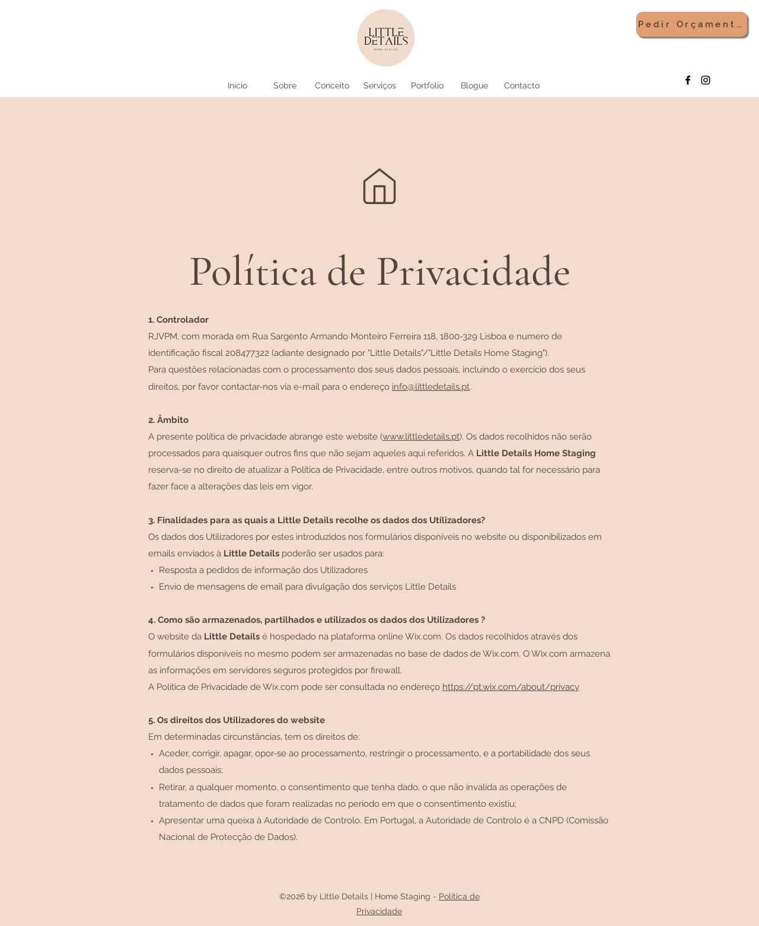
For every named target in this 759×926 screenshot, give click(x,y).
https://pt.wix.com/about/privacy (510, 687)
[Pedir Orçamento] (691, 24)
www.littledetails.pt (421, 436)
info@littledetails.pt (431, 386)
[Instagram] (706, 80)
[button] (379, 85)
